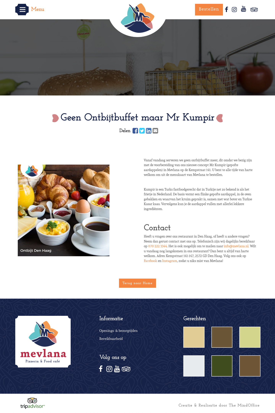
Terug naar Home (137, 283)
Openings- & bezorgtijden (118, 331)
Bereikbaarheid (111, 339)
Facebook (150, 260)
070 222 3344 (157, 246)
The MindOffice (244, 405)
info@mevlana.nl (236, 246)
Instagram (169, 260)
